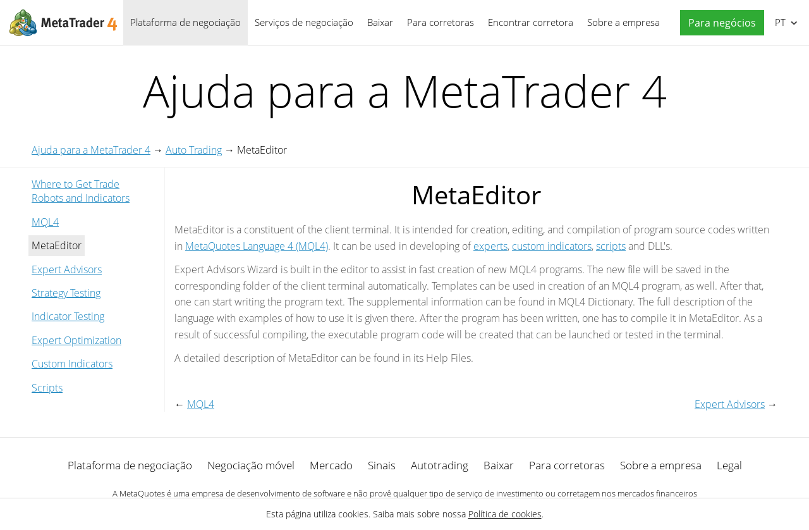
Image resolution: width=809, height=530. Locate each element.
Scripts (47, 388)
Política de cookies (505, 514)
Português (779, 22)
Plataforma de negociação (185, 22)
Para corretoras (440, 22)
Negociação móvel (251, 465)
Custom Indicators (72, 364)
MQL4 (45, 222)
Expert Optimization (76, 340)
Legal (729, 465)
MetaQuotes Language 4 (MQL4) (256, 246)
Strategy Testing (66, 293)
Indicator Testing (68, 316)
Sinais (382, 465)
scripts (611, 246)
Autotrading (439, 465)
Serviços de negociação (304, 22)
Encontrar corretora (530, 22)
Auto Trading (194, 150)
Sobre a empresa (623, 22)
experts (490, 246)
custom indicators (552, 246)
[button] (719, 23)
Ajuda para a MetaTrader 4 (91, 150)
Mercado (331, 465)
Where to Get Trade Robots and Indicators (81, 191)
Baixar (380, 22)
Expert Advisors (67, 269)
